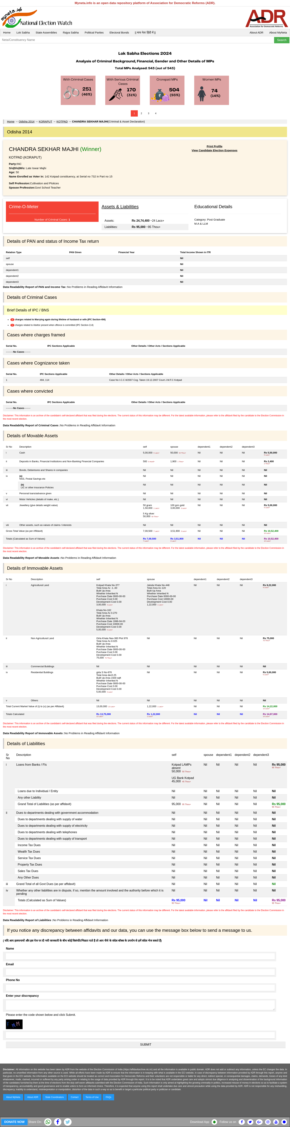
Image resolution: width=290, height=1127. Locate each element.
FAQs (108, 1097)
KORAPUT (45, 121)
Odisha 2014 (26, 121)
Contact (74, 1097)
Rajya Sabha (71, 32)
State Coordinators (54, 1097)
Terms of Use (92, 1097)
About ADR (256, 32)
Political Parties (94, 32)
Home (7, 32)
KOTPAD (62, 121)
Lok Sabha (23, 32)
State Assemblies (46, 32)
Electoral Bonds (119, 32)
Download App (199, 1121)
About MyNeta (278, 32)
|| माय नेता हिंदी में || (145, 32)
